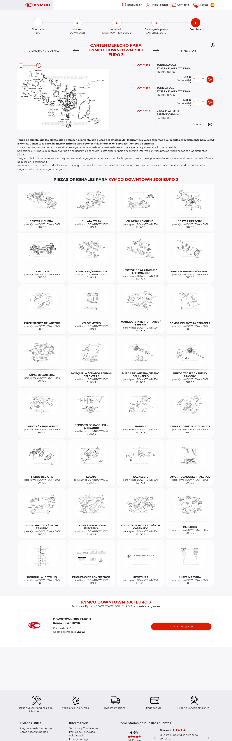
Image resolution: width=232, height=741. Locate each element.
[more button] (203, 78)
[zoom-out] (21, 65)
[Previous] (76, 50)
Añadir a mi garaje (181, 626)
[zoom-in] (38, 65)
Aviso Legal (76, 735)
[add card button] (210, 79)
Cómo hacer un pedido (34, 732)
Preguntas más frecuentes (36, 728)
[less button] (194, 78)
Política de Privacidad (82, 732)
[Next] (156, 50)
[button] (213, 45)
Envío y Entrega (78, 739)
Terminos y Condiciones (83, 728)
